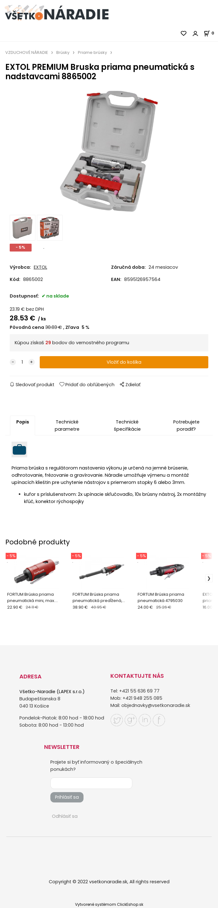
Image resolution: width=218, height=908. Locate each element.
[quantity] (22, 362)
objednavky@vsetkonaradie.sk (155, 706)
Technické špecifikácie (127, 425)
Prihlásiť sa (67, 797)
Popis (22, 422)
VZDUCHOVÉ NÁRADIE (26, 52)
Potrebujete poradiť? (186, 425)
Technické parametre (67, 425)
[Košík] (211, 33)
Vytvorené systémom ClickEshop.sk (109, 904)
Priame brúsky (92, 52)
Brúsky (62, 52)
